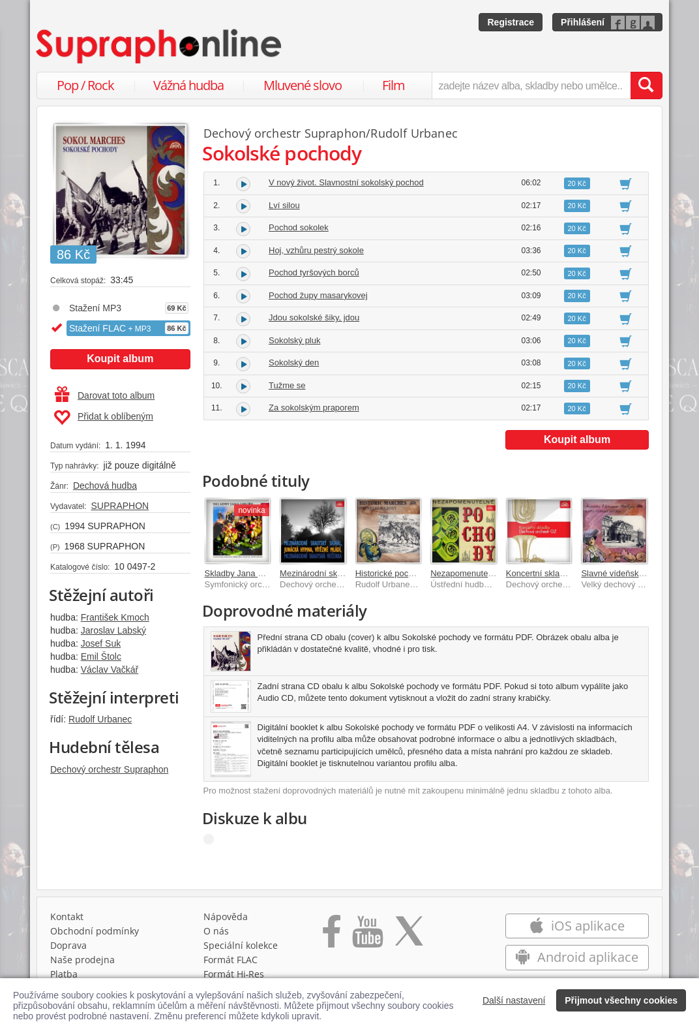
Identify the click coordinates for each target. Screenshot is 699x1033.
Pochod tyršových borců (314, 272)
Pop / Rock (85, 85)
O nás (216, 931)
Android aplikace (576, 957)
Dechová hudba (105, 485)
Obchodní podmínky (94, 931)
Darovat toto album (105, 395)
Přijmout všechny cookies (621, 1000)
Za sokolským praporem (314, 407)
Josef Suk (101, 643)
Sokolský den (294, 362)
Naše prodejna (82, 959)
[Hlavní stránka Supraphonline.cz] (160, 46)
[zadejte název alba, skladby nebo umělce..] (531, 85)
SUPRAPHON (120, 506)
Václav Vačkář (109, 669)
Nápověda (225, 916)
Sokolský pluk (294, 340)
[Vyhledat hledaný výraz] (646, 85)
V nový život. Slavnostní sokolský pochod (346, 182)
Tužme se (287, 385)
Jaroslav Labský (113, 630)
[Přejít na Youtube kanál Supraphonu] (367, 936)
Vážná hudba (188, 85)
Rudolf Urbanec (100, 719)
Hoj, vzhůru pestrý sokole (316, 250)
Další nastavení (514, 1000)
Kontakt (66, 916)
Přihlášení (582, 22)
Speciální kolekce (240, 945)
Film (393, 85)
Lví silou (284, 205)
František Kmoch (115, 617)
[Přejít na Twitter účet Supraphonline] (409, 936)
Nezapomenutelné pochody (481, 573)
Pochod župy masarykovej (318, 295)
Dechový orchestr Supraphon (109, 769)
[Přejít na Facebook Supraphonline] (331, 936)
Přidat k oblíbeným (103, 417)
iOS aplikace (577, 925)
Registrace (510, 22)
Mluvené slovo (302, 85)
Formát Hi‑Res (234, 974)
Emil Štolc (101, 656)
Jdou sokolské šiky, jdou (314, 317)
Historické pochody (391, 573)
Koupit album (120, 358)
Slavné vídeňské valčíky (626, 573)
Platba (64, 974)
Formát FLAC (230, 959)
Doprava (68, 945)
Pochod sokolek (299, 227)
